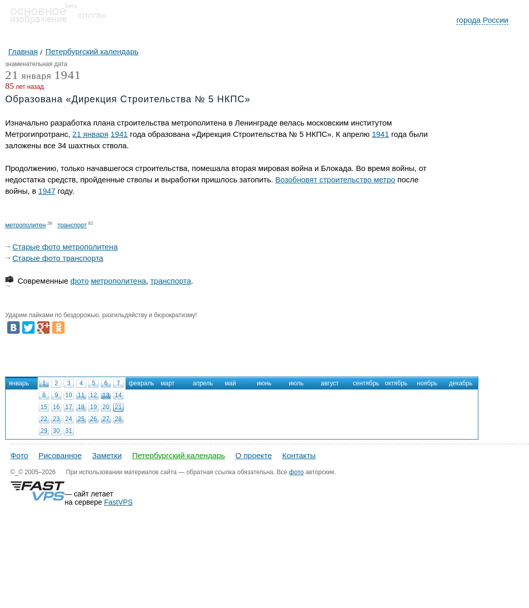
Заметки (106, 455)
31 (68, 430)
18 (80, 407)
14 (118, 395)
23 (56, 419)
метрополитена (118, 280)
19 (93, 407)
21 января (90, 134)
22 (43, 419)
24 (68, 419)
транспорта (170, 280)
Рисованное (60, 455)
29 (43, 430)
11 (80, 395)
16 (56, 407)
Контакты (299, 455)
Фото (19, 455)
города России (482, 19)
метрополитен (25, 225)
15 (43, 407)
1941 (67, 75)
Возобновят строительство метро (335, 179)
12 (93, 395)
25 (80, 419)
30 (56, 430)
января (28, 77)
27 (105, 419)
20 (105, 407)
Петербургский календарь (178, 455)
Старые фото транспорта (57, 258)
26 (93, 419)
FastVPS (118, 502)
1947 (46, 190)
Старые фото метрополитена (65, 246)
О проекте (254, 455)
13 (105, 395)
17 (68, 407)
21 (118, 407)
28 (118, 419)
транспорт (72, 225)
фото (79, 280)
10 (68, 395)
